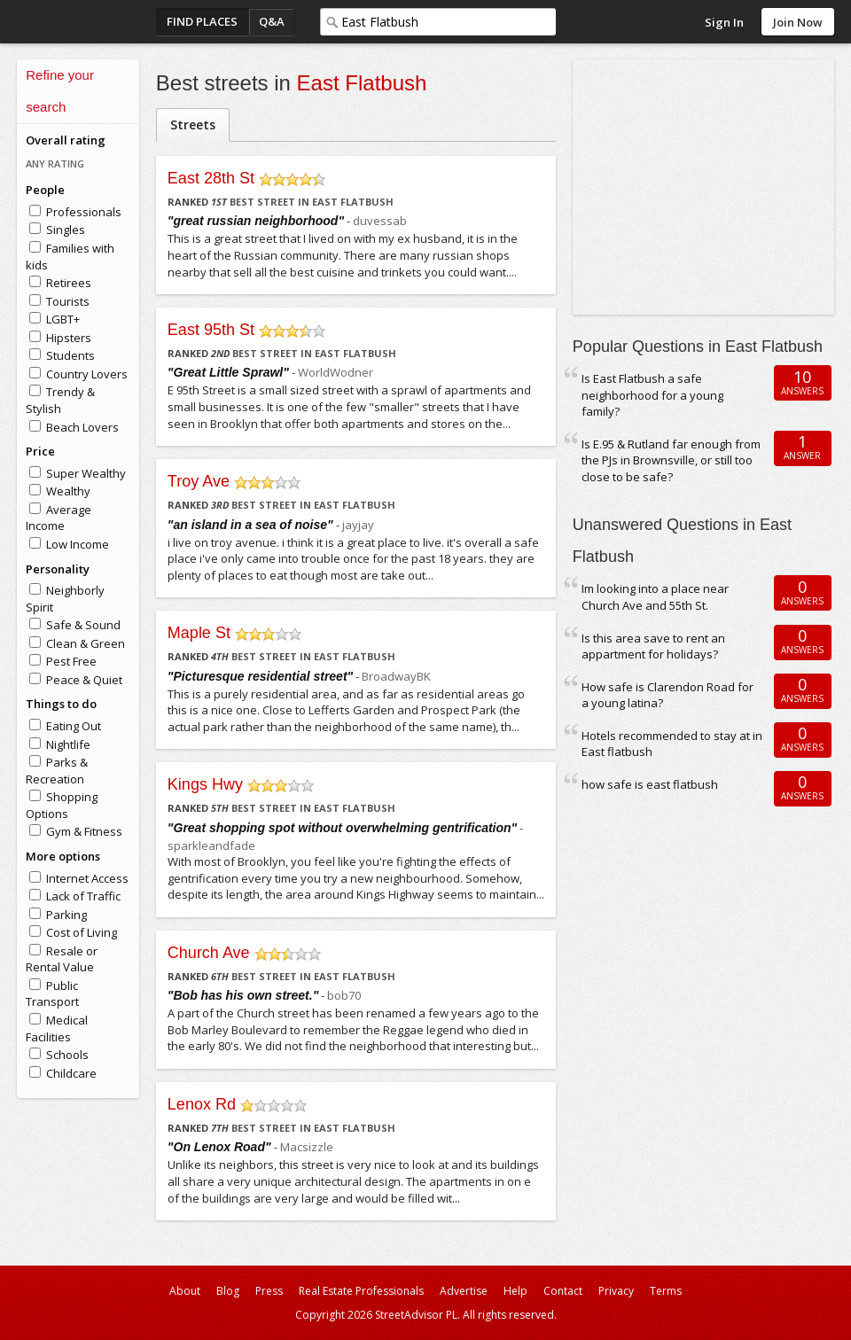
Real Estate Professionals (361, 1290)
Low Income (77, 544)
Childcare (71, 1073)
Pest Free (71, 661)
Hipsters (68, 338)
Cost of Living (81, 932)
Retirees (68, 283)
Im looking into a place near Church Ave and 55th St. (655, 596)
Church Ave (209, 953)
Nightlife (68, 744)
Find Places (202, 21)
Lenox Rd (202, 1104)
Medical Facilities (57, 1028)
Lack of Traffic (83, 896)
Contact (562, 1290)
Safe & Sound (83, 625)
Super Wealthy (86, 473)
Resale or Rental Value (62, 959)
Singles (65, 230)
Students (70, 355)
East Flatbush (362, 83)
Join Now (798, 22)
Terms (666, 1290)
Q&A (272, 21)
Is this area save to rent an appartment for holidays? (653, 646)
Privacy (616, 1290)
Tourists (68, 301)
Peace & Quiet (84, 680)
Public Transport (52, 994)
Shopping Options (62, 805)
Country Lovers (87, 374)
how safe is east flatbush (650, 784)
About (184, 1290)
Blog (227, 1290)
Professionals (83, 212)
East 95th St (211, 330)
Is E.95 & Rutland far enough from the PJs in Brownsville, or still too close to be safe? (671, 460)
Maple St (199, 633)
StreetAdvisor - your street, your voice (88, 21)
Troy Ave (199, 481)
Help (515, 1290)
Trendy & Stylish (60, 400)
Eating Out (73, 726)
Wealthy (68, 491)
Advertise (464, 1290)
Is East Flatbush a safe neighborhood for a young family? (652, 394)
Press (269, 1290)
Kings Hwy (205, 784)
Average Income (58, 518)
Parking (66, 915)
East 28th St (211, 178)
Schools (67, 1055)
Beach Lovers (82, 427)
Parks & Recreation (57, 770)
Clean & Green (85, 643)
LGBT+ (63, 319)
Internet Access (87, 878)
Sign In (724, 22)
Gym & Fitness (84, 831)
